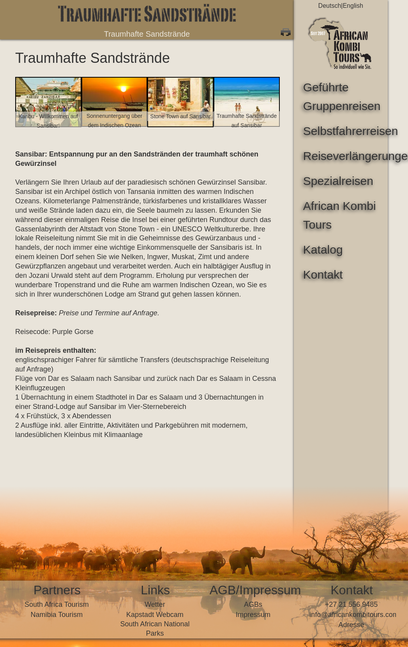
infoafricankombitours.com (351, 615)
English (353, 5)
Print (285, 31)
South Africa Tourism (57, 604)
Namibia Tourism (57, 615)
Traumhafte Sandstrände (147, 34)
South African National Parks (154, 628)
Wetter (155, 604)
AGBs (253, 604)
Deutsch (329, 5)
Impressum (253, 615)
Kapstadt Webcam (155, 615)
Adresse (351, 625)
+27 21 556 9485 (351, 604)
